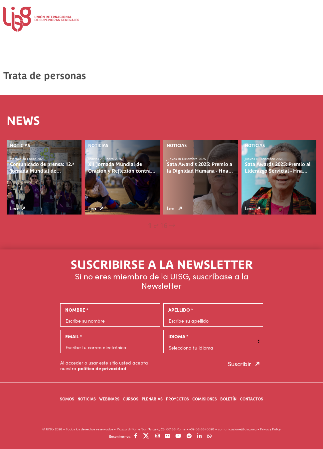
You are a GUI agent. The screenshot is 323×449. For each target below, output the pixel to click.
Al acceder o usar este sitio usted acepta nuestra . (104, 365)
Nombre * (76, 310)
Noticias (87, 398)
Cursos (130, 398)
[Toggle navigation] (313, 17)
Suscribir (245, 364)
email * (73, 336)
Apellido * (180, 310)
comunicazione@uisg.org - (239, 429)
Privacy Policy (270, 429)
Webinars (109, 398)
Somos (67, 398)
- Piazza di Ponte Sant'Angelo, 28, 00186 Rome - (151, 429)
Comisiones (204, 398)
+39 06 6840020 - (203, 429)
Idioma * (178, 336)
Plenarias (152, 398)
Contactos (251, 398)
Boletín (228, 398)
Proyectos (177, 398)
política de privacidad (102, 368)
